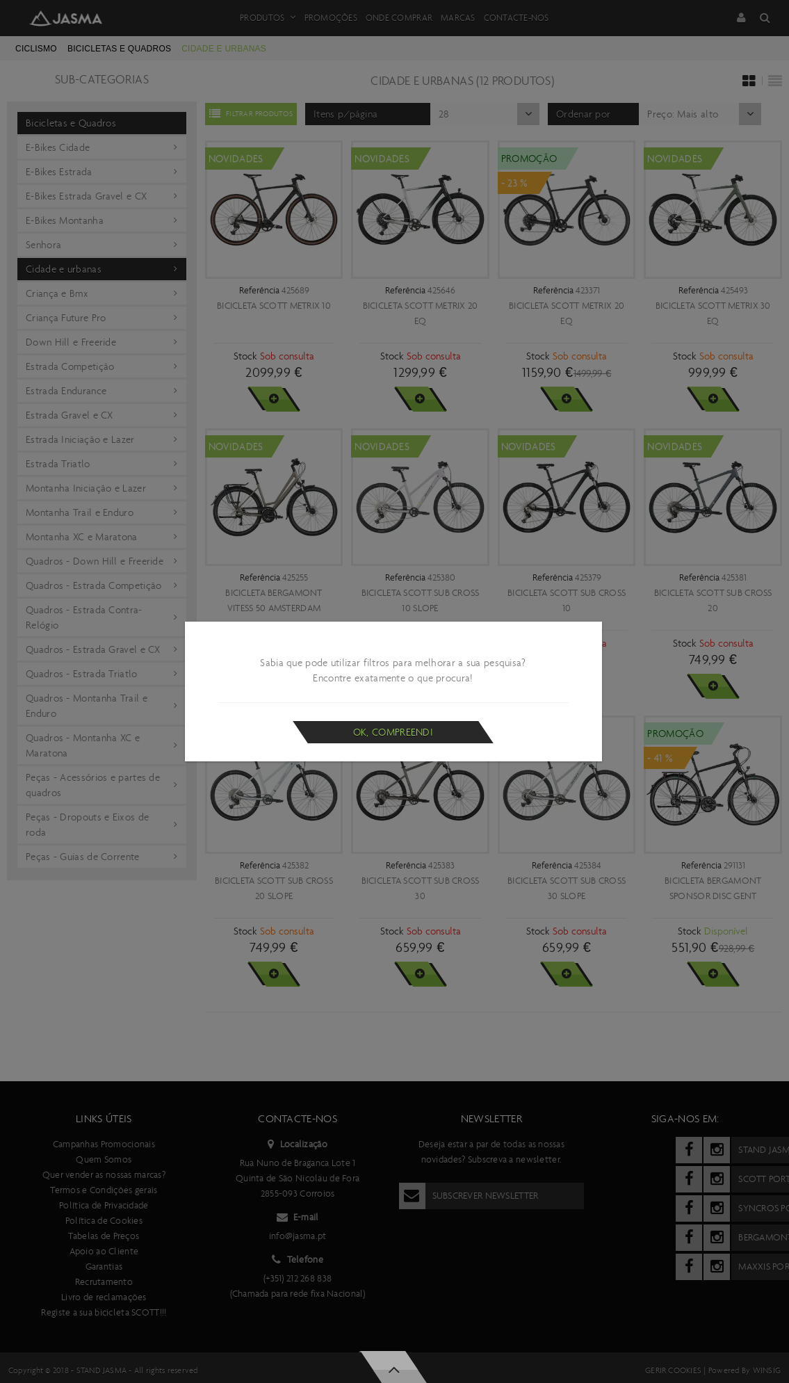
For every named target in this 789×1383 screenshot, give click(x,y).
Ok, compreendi (393, 732)
